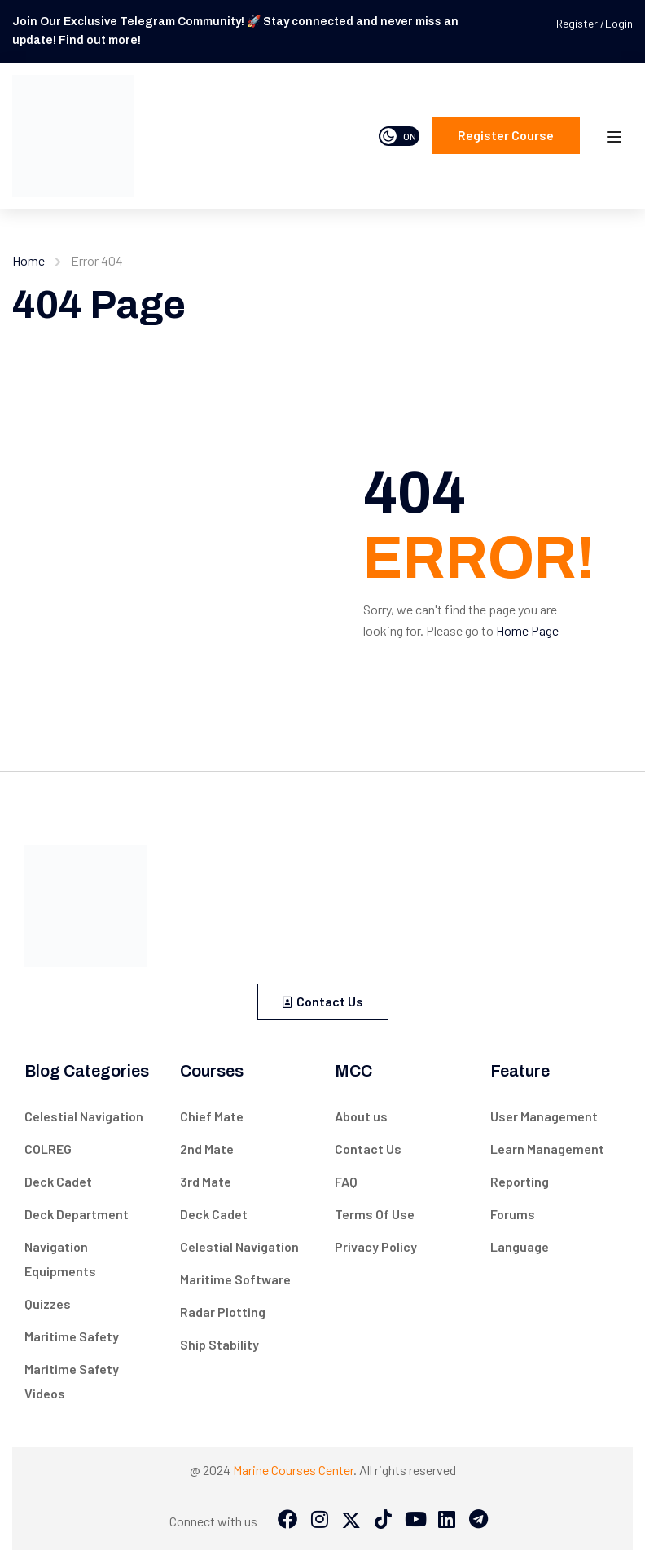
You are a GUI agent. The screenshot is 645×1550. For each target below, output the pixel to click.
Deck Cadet (58, 1181)
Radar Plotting (222, 1311)
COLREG (48, 1148)
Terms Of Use (375, 1214)
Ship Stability (219, 1344)
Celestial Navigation (83, 1116)
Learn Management (547, 1148)
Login (619, 23)
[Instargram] (319, 1520)
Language (519, 1246)
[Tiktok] (383, 1520)
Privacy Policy (376, 1246)
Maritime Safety (71, 1336)
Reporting (519, 1181)
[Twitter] (351, 1520)
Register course (506, 135)
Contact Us (323, 1001)
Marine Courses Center (293, 1469)
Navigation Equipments (60, 1259)
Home (28, 260)
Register (578, 23)
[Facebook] (287, 1520)
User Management (544, 1116)
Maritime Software (235, 1279)
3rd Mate (205, 1181)
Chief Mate (212, 1116)
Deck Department (76, 1214)
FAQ (346, 1181)
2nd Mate (207, 1148)
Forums (512, 1214)
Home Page (527, 630)
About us (361, 1116)
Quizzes (47, 1303)
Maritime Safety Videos (71, 1381)
